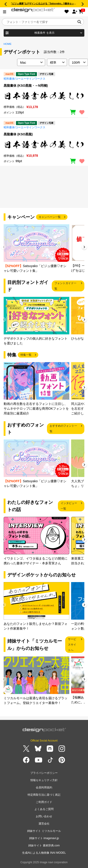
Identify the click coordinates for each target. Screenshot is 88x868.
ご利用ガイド (44, 802)
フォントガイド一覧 (65, 286)
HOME (8, 44)
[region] (44, 96)
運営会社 (44, 823)
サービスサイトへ (72, 645)
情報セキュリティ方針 (44, 780)
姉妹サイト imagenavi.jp (44, 838)
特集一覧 (26, 354)
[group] (36, 248)
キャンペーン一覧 (50, 217)
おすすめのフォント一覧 (63, 428)
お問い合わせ (44, 816)
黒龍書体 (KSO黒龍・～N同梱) (26, 85)
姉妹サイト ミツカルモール (44, 831)
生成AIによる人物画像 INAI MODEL (44, 852)
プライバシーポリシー (44, 773)
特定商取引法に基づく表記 (44, 794)
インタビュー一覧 (69, 506)
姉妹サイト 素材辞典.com (44, 845)
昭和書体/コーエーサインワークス (24, 78)
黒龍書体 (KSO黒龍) (18, 134)
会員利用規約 (44, 787)
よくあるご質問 (44, 809)
